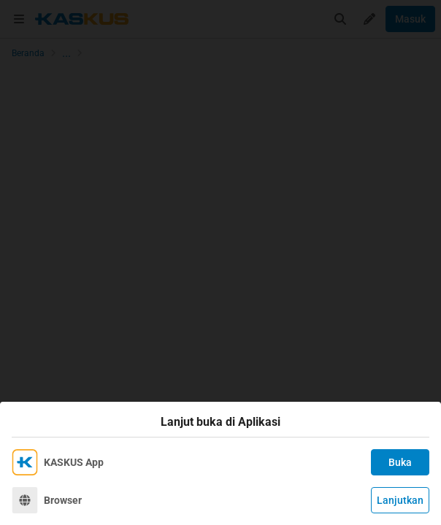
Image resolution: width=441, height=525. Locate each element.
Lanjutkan (400, 500)
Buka (400, 462)
